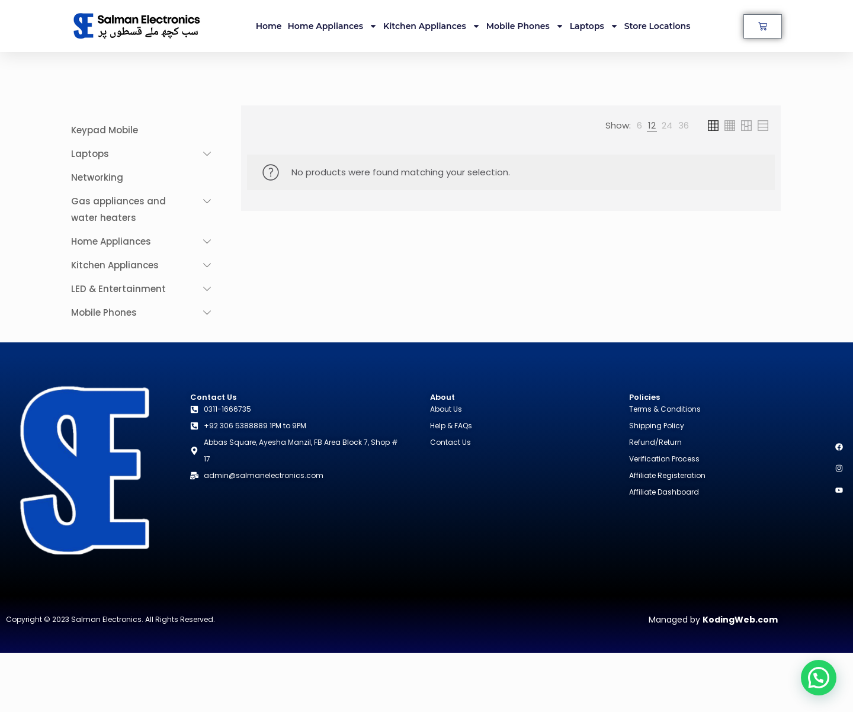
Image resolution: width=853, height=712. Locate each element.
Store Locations (657, 26)
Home (269, 26)
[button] (818, 677)
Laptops (594, 26)
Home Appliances (333, 26)
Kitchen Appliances (431, 26)
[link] (639, 125)
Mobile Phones (525, 26)
